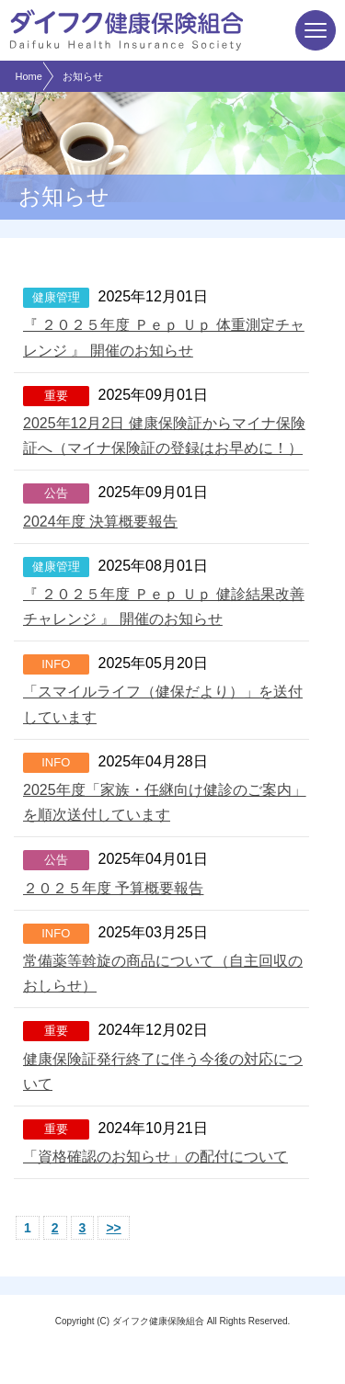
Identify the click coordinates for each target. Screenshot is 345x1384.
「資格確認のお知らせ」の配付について (155, 1156)
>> (113, 1227)
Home (29, 76)
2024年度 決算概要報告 (100, 521)
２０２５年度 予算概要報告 (113, 888)
